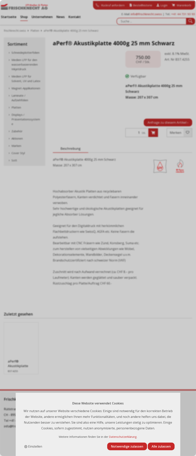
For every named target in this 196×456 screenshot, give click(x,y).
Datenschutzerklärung (123, 437)
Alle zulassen (161, 446)
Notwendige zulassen (127, 446)
